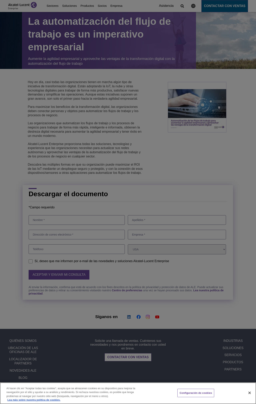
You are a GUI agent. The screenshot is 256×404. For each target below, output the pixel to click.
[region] (128, 393)
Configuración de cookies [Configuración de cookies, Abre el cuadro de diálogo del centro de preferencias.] (196, 392)
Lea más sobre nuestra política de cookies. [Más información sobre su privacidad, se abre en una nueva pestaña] (33, 399)
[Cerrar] (249, 392)
